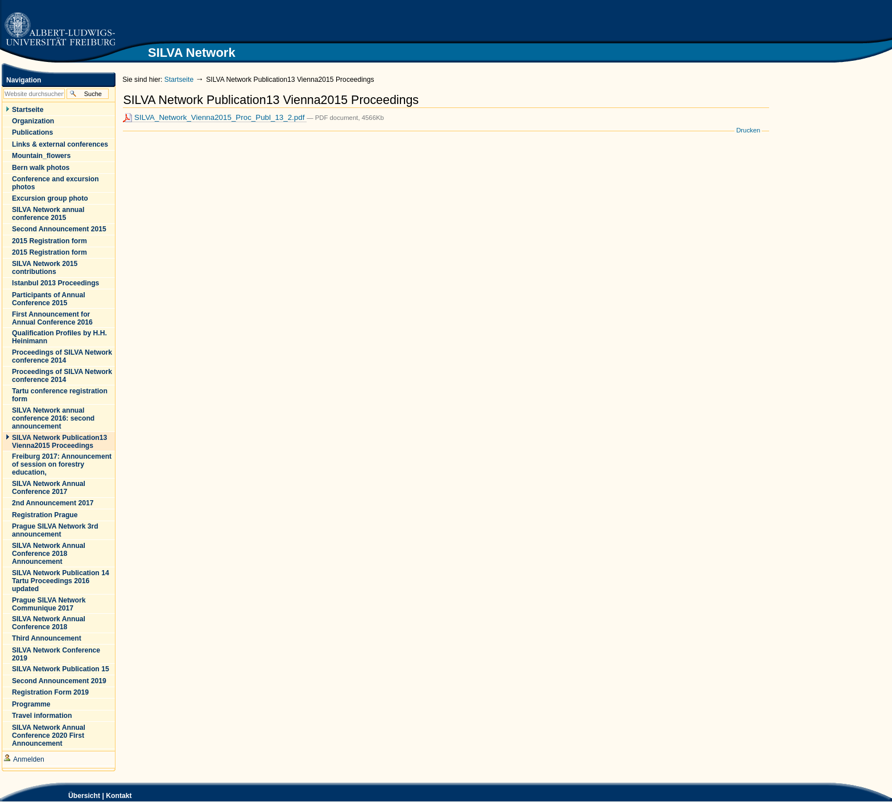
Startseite (178, 80)
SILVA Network (744, 20)
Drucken (748, 130)
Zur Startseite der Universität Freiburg (59, 30)
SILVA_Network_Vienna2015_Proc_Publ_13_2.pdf (215, 117)
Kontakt (118, 796)
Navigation (23, 80)
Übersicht (84, 796)
